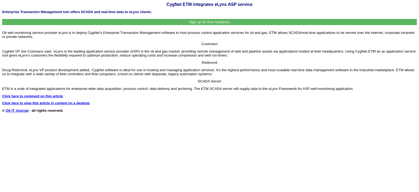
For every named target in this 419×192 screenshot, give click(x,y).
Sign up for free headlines (209, 22)
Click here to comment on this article (32, 96)
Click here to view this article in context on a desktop (46, 103)
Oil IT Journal (17, 111)
